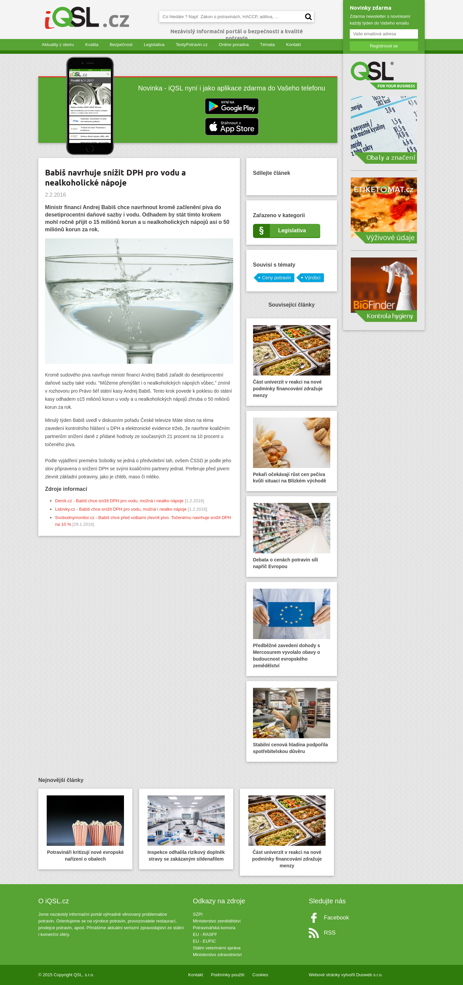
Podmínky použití (228, 974)
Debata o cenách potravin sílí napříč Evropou (291, 536)
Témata (267, 44)
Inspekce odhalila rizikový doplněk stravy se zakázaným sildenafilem (186, 828)
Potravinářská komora (214, 927)
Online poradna (234, 44)
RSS (330, 933)
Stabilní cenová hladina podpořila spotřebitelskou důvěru (291, 721)
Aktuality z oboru (58, 44)
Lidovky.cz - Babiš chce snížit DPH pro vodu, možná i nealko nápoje (120, 509)
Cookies (260, 974)
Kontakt (293, 44)
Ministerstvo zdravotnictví (217, 954)
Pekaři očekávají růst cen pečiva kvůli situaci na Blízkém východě (291, 451)
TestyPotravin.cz (192, 44)
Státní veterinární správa (217, 947)
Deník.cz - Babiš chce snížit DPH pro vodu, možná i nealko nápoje (119, 500)
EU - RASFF (205, 934)
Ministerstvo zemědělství (217, 920)
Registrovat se (384, 45)
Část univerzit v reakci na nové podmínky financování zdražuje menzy (291, 361)
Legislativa (154, 44)
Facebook (336, 917)
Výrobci (313, 277)
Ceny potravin (276, 277)
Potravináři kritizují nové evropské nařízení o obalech (85, 828)
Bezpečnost (121, 44)
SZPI (198, 914)
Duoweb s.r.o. (369, 974)
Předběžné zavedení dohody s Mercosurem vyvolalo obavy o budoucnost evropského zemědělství (291, 628)
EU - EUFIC (204, 941)
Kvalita (91, 44)
